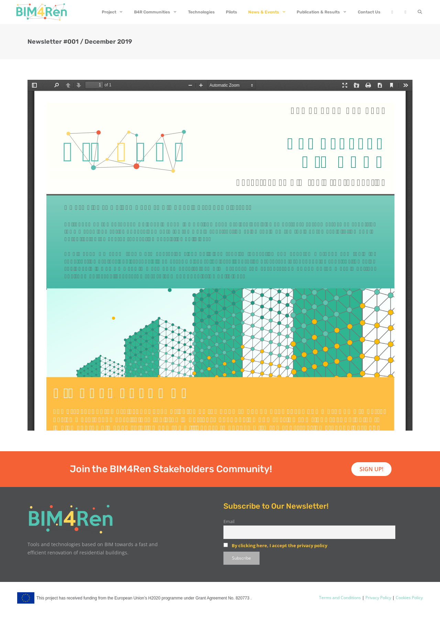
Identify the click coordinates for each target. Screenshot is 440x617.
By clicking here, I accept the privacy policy (279, 545)
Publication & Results (324, 12)
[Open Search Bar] (420, 12)
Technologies (201, 12)
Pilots (231, 12)
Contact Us (369, 12)
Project (115, 12)
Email (228, 521)
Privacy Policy (377, 597)
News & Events (270, 12)
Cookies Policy (409, 597)
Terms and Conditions (340, 597)
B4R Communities (158, 12)
